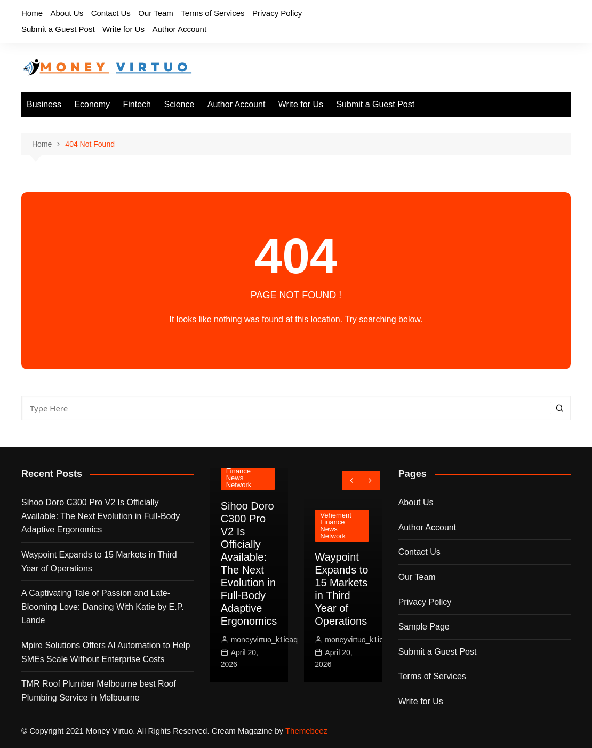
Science (179, 104)
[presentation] (351, 480)
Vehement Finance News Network (242, 474)
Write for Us (123, 29)
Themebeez (306, 730)
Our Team (155, 13)
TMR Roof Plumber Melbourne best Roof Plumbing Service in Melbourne (98, 690)
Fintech (137, 104)
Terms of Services (212, 13)
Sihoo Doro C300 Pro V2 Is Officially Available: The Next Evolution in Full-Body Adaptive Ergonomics (100, 516)
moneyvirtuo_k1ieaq (264, 639)
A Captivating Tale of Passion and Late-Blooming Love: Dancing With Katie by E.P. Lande (102, 606)
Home (32, 13)
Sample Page (424, 626)
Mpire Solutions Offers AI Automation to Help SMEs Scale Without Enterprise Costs (105, 652)
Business (44, 104)
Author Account (179, 29)
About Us (66, 13)
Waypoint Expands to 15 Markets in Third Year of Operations (99, 561)
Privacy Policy (277, 13)
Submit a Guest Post (58, 29)
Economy (92, 104)
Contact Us (111, 13)
